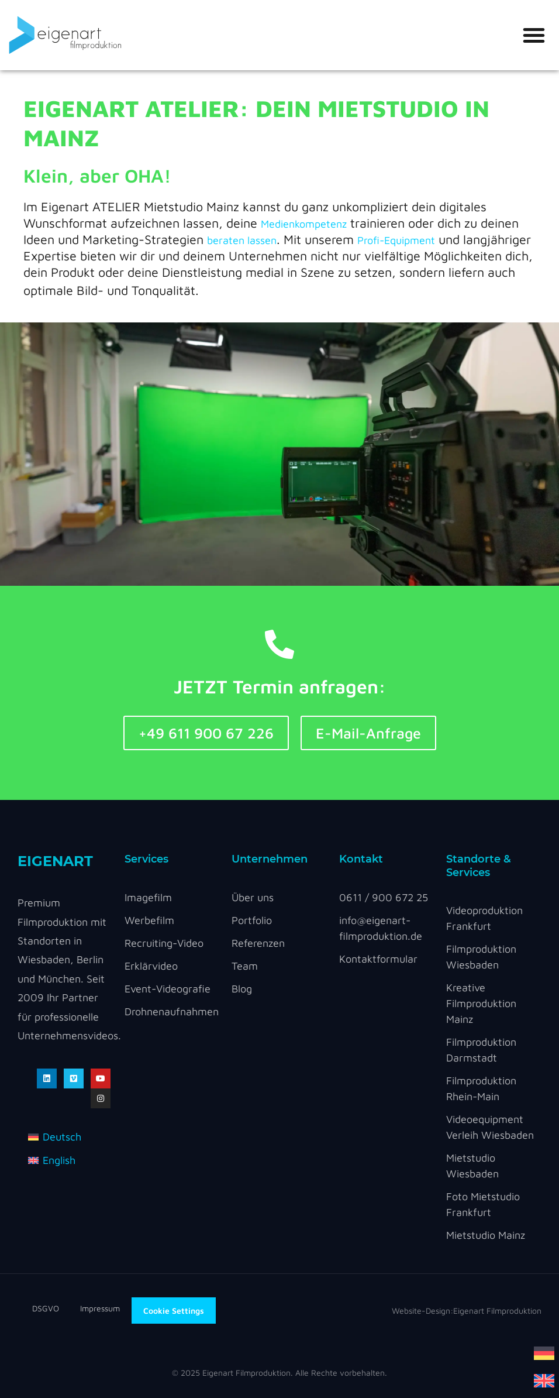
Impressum (100, 1308)
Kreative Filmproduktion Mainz (481, 1003)
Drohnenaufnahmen (172, 1011)
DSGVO (56, 1308)
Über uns (253, 897)
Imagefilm (148, 897)
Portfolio (252, 920)
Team (245, 966)
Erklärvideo (151, 966)
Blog (242, 989)
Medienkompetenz (304, 224)
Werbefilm (149, 920)
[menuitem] (544, 1352)
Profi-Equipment (396, 240)
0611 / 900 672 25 (383, 897)
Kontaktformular (378, 959)
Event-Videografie (168, 989)
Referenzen (258, 943)
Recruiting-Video (164, 943)
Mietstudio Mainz (485, 1235)
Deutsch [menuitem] (62, 1137)
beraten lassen (242, 240)
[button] (533, 35)
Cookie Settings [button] (173, 1310)
